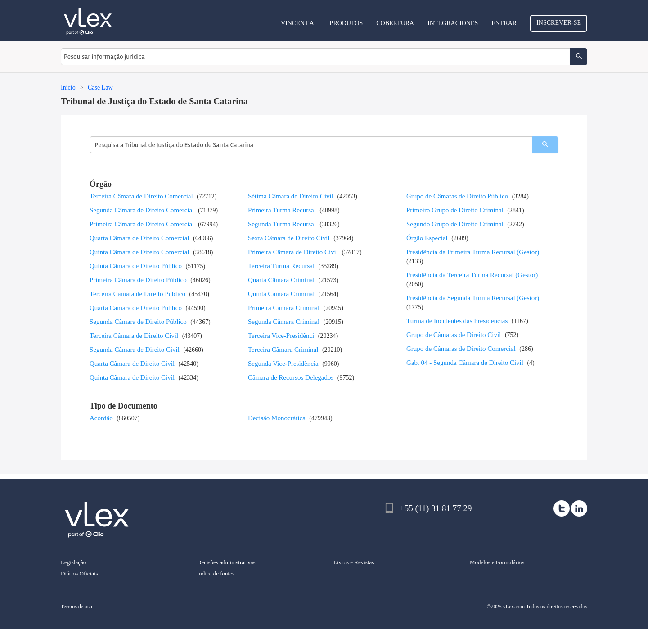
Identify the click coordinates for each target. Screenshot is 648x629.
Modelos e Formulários (497, 562)
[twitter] (562, 508)
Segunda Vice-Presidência (283, 363)
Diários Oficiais (79, 573)
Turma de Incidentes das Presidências (457, 320)
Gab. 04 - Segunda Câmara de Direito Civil (464, 362)
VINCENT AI (298, 23)
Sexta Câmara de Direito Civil (289, 238)
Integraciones (453, 23)
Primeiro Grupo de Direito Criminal (455, 210)
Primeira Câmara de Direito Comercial (142, 224)
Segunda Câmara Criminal (284, 321)
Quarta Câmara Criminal (281, 279)
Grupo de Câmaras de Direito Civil (453, 334)
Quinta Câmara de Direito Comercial (139, 252)
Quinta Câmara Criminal (281, 293)
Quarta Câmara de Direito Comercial (139, 238)
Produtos (346, 23)
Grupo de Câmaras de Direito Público (457, 196)
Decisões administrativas (226, 562)
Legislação (73, 562)
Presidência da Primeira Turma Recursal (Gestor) (472, 252)
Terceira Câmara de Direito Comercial (141, 196)
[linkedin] (579, 508)
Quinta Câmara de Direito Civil (132, 377)
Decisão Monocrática (277, 418)
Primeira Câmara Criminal (284, 307)
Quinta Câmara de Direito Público (136, 266)
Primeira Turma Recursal (282, 210)
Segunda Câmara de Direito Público (138, 321)
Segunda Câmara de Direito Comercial (142, 210)
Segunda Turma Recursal (282, 224)
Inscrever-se (558, 22)
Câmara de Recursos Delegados (290, 377)
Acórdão (101, 418)
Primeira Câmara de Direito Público (138, 279)
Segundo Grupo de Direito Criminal (455, 224)
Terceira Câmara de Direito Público (137, 293)
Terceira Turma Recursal (281, 266)
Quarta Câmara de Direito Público (136, 307)
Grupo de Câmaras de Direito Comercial (461, 348)
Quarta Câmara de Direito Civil (132, 363)
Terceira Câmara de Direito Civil (134, 335)
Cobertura (395, 23)
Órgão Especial (427, 238)
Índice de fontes (215, 573)
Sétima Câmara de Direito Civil (290, 196)
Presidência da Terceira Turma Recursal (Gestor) (472, 275)
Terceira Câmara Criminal (283, 349)
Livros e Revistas (353, 562)
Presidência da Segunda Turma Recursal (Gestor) (472, 297)
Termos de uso (76, 606)
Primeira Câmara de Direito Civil (293, 252)
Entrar (504, 23)
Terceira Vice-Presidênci (281, 335)
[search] (545, 144)
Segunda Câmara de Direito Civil (135, 349)
